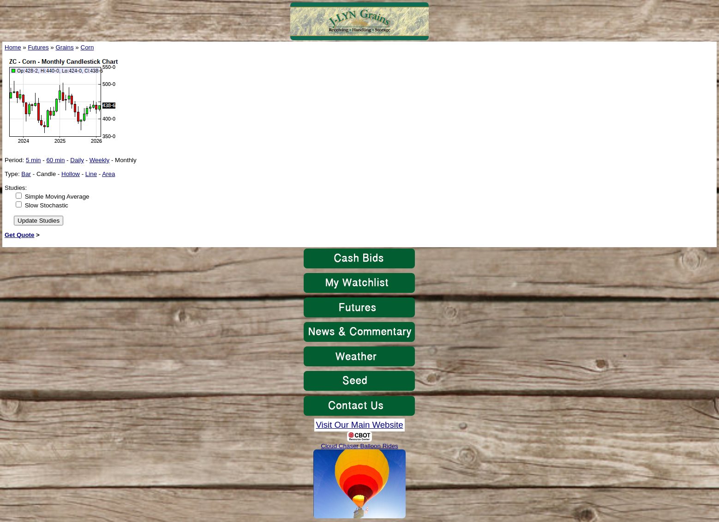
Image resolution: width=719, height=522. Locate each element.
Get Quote (19, 234)
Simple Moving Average (57, 196)
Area (108, 173)
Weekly (99, 160)
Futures (38, 47)
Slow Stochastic (46, 205)
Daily (77, 160)
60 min (55, 160)
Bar (26, 173)
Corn (87, 47)
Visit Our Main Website (359, 425)
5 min (33, 160)
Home (13, 47)
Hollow (70, 173)
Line (91, 173)
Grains (64, 47)
